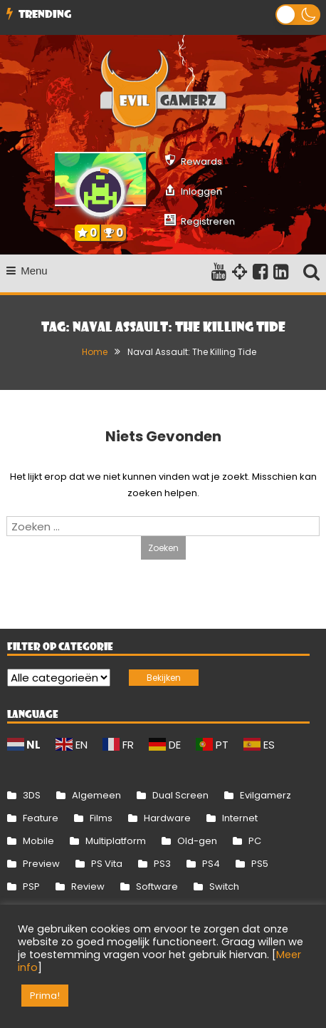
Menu (27, 270)
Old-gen (197, 841)
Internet (240, 818)
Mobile (38, 841)
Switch (224, 886)
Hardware (167, 818)
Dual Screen (180, 795)
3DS (32, 795)
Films (101, 818)
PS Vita (106, 863)
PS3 (162, 863)
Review (88, 886)
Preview (41, 863)
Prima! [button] (45, 995)
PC (254, 841)
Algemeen (96, 795)
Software (157, 886)
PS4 (211, 863)
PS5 (259, 863)
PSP (31, 886)
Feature (40, 818)
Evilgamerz (265, 795)
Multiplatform (115, 841)
